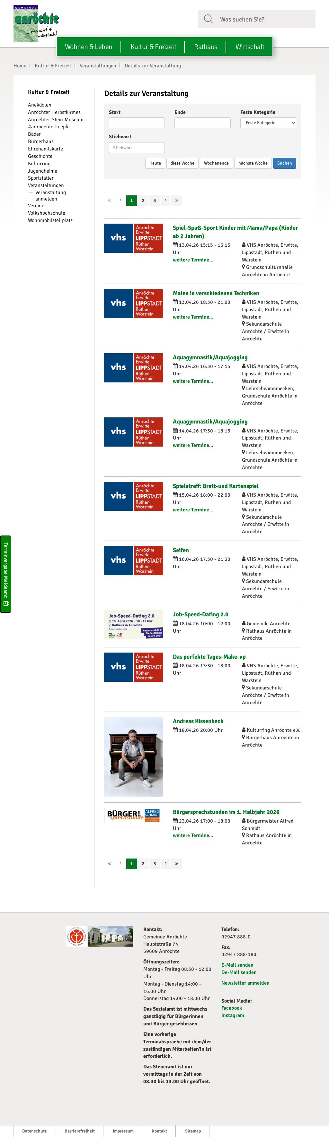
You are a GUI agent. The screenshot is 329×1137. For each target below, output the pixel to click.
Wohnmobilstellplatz (50, 220)
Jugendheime (42, 171)
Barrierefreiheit (80, 1131)
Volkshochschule (46, 213)
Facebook (231, 1008)
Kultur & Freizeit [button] (153, 46)
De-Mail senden (239, 972)
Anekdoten (39, 105)
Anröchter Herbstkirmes (54, 112)
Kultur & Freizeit (53, 66)
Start (114, 112)
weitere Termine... (193, 260)
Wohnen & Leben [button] (88, 46)
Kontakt (159, 1131)
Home (19, 66)
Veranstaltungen (98, 66)
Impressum (123, 1131)
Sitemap (193, 1131)
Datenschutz (34, 1131)
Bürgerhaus (41, 141)
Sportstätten (41, 178)
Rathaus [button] (206, 46)
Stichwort (120, 136)
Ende (180, 112)
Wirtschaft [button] (250, 46)
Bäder (34, 134)
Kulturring (39, 163)
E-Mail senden (237, 965)
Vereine (36, 205)
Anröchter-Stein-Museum (56, 119)
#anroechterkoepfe (49, 127)
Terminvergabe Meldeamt (6, 574)
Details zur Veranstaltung (153, 66)
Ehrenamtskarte (45, 149)
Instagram (232, 1015)
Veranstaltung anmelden (50, 195)
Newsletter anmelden (245, 983)
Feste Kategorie (257, 112)
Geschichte (40, 156)
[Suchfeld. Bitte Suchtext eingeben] (265, 18)
